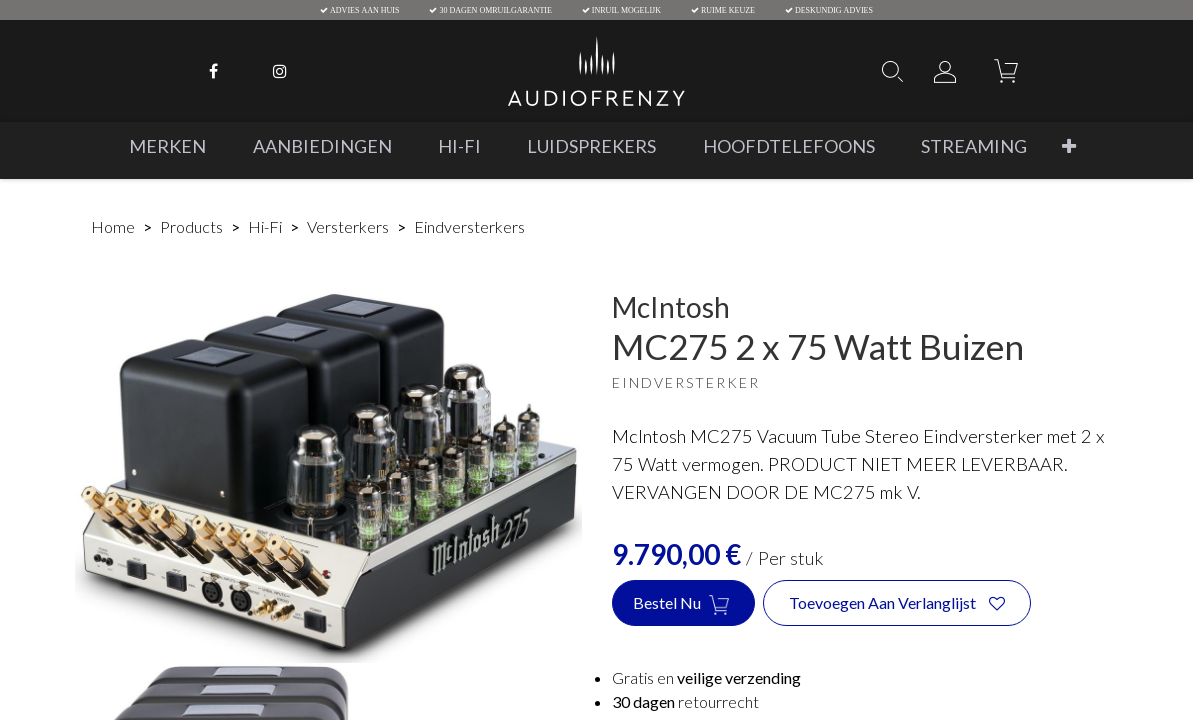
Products (191, 226)
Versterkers (348, 226)
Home (113, 226)
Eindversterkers (469, 226)
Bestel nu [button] (683, 604)
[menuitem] (167, 146)
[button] (1068, 146)
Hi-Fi (265, 226)
